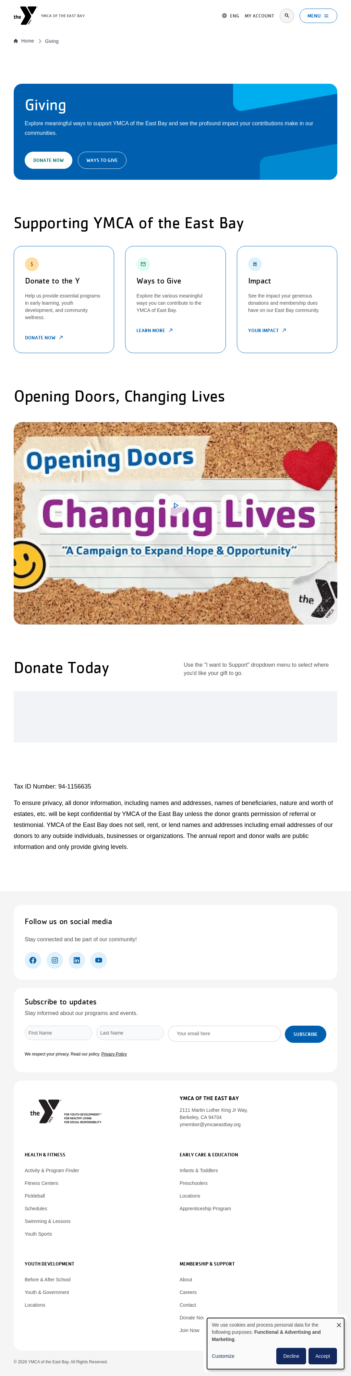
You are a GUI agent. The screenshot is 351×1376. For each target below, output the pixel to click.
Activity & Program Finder (52, 1170)
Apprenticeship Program (205, 1208)
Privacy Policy (114, 1054)
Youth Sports (38, 1234)
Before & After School (48, 1279)
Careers (188, 1292)
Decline (291, 1356)
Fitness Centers (41, 1183)
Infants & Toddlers (199, 1170)
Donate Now (48, 160)
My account (258, 16)
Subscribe (305, 1034)
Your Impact (267, 330)
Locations (190, 1196)
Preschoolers (194, 1183)
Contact (188, 1305)
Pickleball (35, 1196)
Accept (322, 1356)
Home (24, 41)
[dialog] (275, 1343)
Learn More (154, 330)
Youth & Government (47, 1292)
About (186, 1279)
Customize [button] (223, 1356)
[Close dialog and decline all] (339, 1322)
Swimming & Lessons (48, 1221)
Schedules (36, 1208)
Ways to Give (102, 160)
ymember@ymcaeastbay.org (210, 1124)
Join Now (189, 1330)
